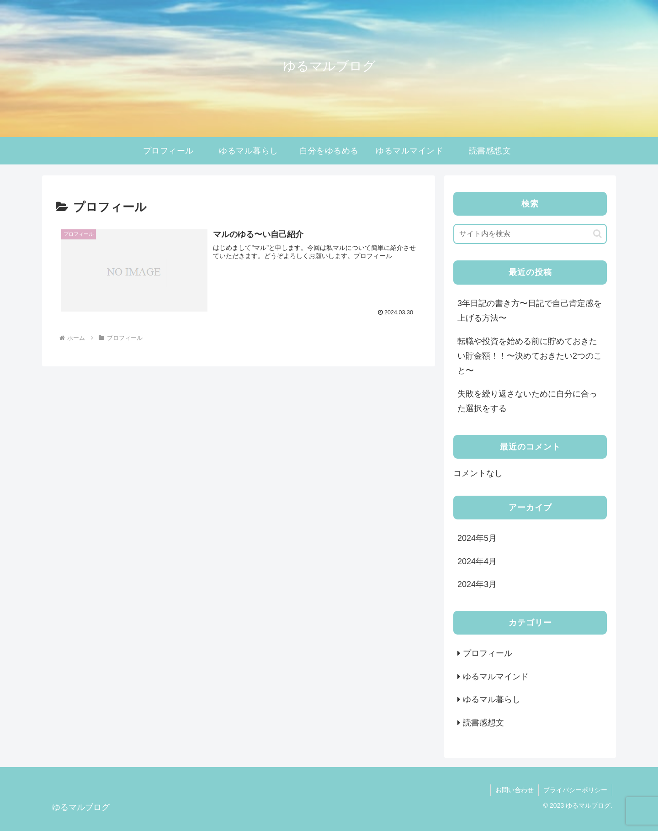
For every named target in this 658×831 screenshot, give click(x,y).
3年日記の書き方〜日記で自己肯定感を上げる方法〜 (529, 311)
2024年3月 (477, 584)
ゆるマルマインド (496, 676)
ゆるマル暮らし (491, 699)
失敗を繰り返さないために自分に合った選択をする (527, 401)
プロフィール (487, 653)
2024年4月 (477, 561)
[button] (597, 233)
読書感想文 (483, 722)
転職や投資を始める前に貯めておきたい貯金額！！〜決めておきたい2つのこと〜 (529, 356)
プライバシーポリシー (575, 790)
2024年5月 (477, 538)
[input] (530, 234)
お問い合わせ (514, 790)
